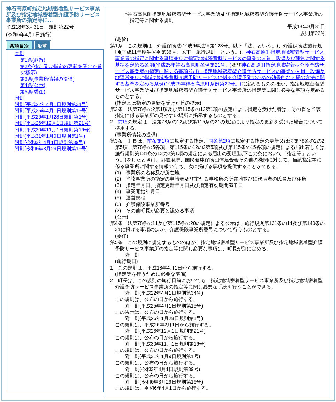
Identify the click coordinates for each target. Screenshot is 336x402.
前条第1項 (158, 141)
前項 (123, 121)
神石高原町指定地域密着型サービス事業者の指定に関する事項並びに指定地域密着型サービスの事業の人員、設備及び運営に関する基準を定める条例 (220, 58)
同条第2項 (219, 141)
